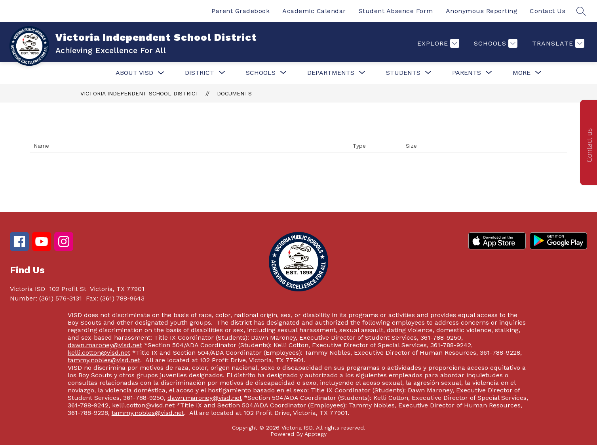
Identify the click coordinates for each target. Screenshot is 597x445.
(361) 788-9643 (122, 298)
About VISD (134, 72)
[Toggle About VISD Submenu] (161, 73)
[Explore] (437, 43)
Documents (234, 93)
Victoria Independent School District (139, 93)
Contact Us (547, 11)
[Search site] (581, 11)
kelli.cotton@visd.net (99, 352)
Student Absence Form (396, 11)
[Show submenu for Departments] (330, 73)
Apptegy (315, 434)
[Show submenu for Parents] (466, 73)
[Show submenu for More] (521, 73)
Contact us (589, 145)
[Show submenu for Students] (403, 73)
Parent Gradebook (240, 11)
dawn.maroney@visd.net (105, 345)
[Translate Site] (557, 43)
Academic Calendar (314, 11)
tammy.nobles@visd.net (104, 360)
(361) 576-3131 (60, 298)
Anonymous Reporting (481, 11)
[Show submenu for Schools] (261, 73)
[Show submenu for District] (199, 73)
